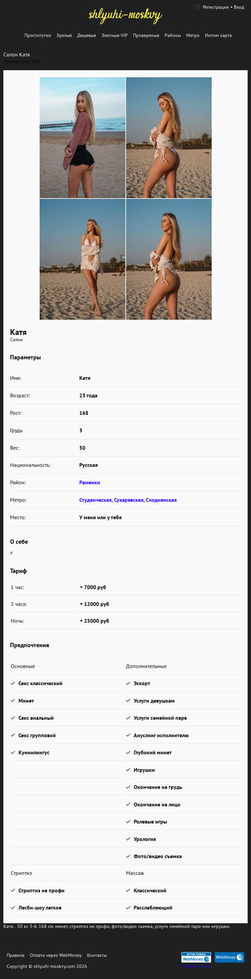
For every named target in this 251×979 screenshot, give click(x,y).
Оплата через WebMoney (56, 955)
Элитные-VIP (114, 35)
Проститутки (38, 35)
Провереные (146, 35)
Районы (173, 35)
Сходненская (161, 499)
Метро (193, 35)
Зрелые (64, 35)
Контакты (97, 955)
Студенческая (95, 499)
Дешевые (86, 35)
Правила (16, 955)
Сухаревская (128, 499)
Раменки (89, 482)
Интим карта (218, 35)
